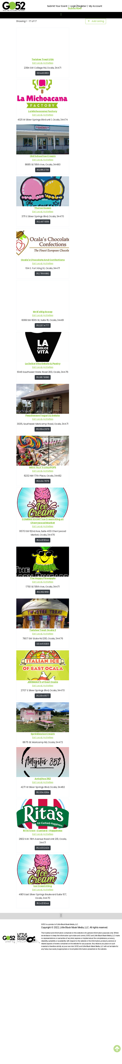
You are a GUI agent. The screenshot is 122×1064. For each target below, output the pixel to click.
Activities (48, 63)
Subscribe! (75, 8)
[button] (61, 14)
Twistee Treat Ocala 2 (42, 630)
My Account (95, 6)
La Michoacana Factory (42, 111)
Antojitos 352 (43, 778)
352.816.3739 (43, 169)
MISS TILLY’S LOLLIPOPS (42, 467)
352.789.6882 (42, 273)
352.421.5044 (42, 540)
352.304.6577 (42, 695)
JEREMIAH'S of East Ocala (42, 682)
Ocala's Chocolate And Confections (43, 260)
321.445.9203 (42, 643)
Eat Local (37, 63)
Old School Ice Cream (43, 156)
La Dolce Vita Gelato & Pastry (42, 363)
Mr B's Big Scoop (42, 311)
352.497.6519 (42, 221)
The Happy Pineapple (42, 578)
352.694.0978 (42, 429)
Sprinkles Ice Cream (42, 734)
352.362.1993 (43, 591)
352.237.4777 (42, 325)
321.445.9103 (43, 73)
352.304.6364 (42, 792)
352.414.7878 (42, 481)
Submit (51, 6)
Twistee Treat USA (42, 59)
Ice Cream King (42, 886)
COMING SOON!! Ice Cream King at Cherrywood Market (42, 521)
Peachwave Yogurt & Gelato (42, 415)
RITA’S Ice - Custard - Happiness (42, 830)
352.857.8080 (42, 377)
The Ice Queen (42, 208)
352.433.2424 (42, 847)
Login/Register (78, 6)
